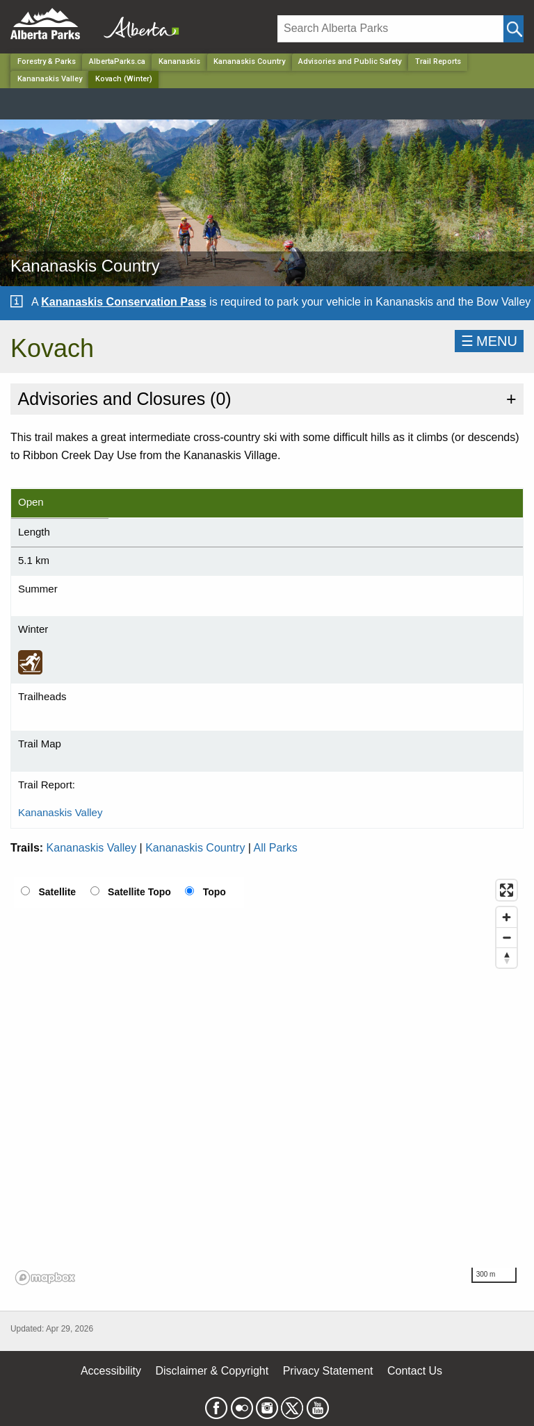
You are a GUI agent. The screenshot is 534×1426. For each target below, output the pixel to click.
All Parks (276, 848)
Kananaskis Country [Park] (249, 61)
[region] (267, 1081)
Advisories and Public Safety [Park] (349, 61)
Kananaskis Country (195, 848)
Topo (214, 891)
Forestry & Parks (46, 61)
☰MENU (489, 341)
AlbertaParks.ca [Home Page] (117, 61)
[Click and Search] (513, 28)
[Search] (390, 28)
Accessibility (111, 1371)
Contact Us (414, 1371)
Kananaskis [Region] (179, 61)
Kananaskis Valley (49, 78)
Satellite (57, 891)
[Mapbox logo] (45, 1278)
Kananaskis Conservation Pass (123, 302)
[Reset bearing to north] (506, 957)
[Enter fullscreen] (506, 890)
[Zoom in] (506, 917)
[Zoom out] (506, 937)
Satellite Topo (139, 891)
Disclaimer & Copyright (212, 1371)
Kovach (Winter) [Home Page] (123, 78)
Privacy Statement (328, 1371)
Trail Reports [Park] (438, 61)
